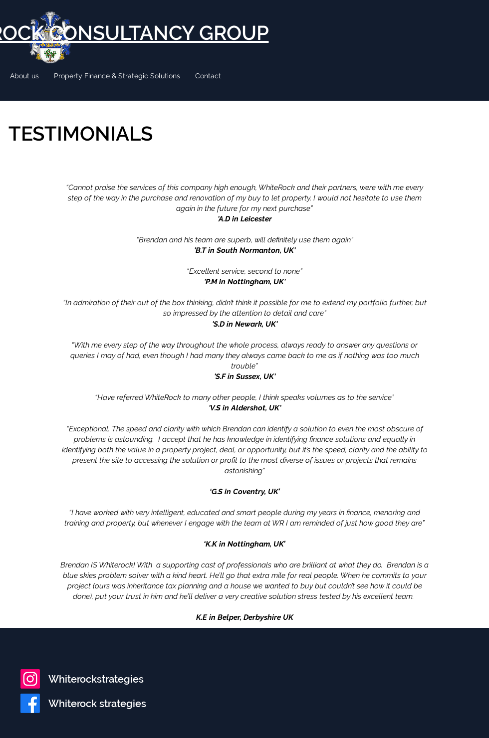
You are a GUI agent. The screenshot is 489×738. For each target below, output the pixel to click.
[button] (24, 76)
